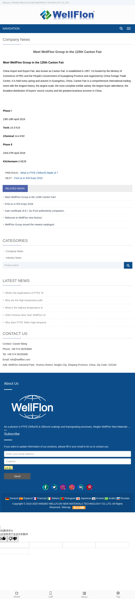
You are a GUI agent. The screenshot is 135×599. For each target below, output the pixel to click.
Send (17, 476)
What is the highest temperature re (24, 307)
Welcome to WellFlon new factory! (23, 217)
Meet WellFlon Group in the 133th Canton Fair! (30, 197)
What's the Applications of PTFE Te (24, 293)
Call (51, 594)
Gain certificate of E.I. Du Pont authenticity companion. (35, 210)
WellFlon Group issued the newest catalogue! (29, 224)
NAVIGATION (11, 28)
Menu (84, 594)
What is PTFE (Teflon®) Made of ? (39, 172)
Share (17, 594)
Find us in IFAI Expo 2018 (28, 178)
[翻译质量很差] (12, 539)
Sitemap (66, 507)
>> (5, 430)
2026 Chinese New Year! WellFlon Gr (25, 315)
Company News (14, 251)
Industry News (13, 257)
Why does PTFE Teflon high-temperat (25, 322)
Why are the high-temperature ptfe (24, 300)
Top (118, 594)
